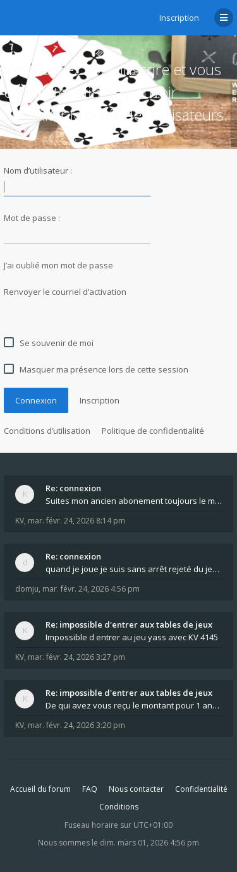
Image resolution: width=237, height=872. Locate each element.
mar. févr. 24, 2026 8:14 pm (76, 520)
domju (27, 588)
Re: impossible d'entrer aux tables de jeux (129, 624)
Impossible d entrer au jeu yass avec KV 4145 (132, 637)
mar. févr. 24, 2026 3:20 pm (76, 725)
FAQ (89, 789)
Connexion (36, 400)
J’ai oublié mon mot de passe (58, 265)
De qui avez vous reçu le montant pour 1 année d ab (134, 705)
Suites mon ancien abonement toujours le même (134, 500)
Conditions (118, 806)
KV (19, 520)
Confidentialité (201, 789)
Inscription (179, 17)
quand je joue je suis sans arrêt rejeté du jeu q (134, 569)
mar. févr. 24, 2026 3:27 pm (76, 657)
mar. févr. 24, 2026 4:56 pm (91, 588)
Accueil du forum (40, 789)
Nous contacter (136, 789)
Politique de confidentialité (153, 430)
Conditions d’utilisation (47, 430)
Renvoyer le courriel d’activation (65, 291)
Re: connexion (73, 488)
